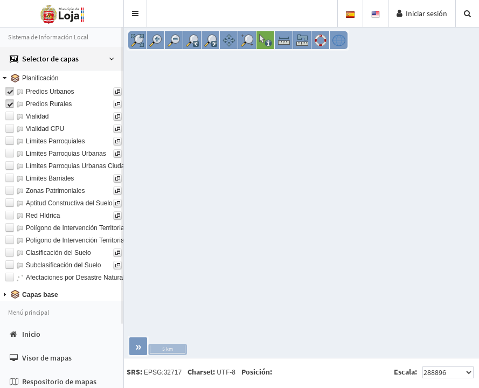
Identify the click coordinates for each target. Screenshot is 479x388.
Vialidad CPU (45, 129)
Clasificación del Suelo (58, 253)
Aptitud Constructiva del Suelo (69, 203)
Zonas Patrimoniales (55, 191)
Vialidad (37, 116)
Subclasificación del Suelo (63, 265)
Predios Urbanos (50, 91)
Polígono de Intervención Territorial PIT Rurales (94, 228)
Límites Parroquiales (55, 141)
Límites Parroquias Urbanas (66, 153)
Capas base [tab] (29, 294)
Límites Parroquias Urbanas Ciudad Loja (84, 166)
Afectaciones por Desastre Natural (75, 277)
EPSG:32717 (163, 372)
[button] (135, 13)
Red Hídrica (43, 215)
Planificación (40, 78)
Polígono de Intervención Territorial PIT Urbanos (95, 240)
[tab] (61, 78)
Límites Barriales (50, 178)
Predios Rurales (49, 104)
